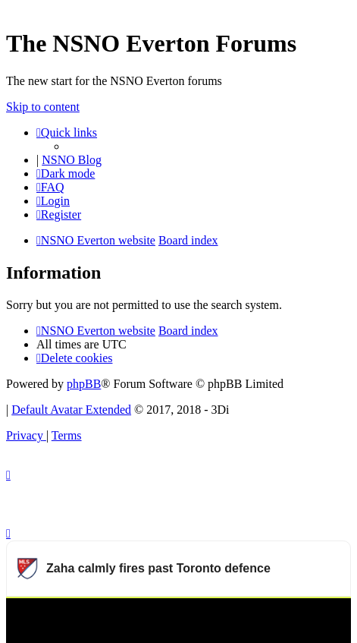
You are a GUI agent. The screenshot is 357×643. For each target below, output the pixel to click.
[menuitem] (50, 187)
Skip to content (43, 106)
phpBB (84, 383)
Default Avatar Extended (71, 409)
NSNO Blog (72, 159)
